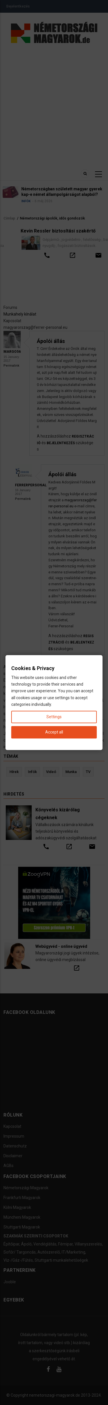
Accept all (54, 732)
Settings (54, 716)
